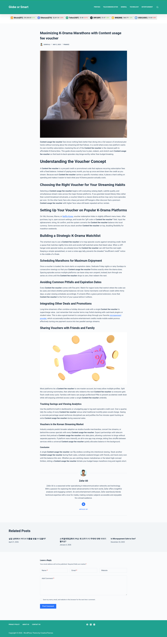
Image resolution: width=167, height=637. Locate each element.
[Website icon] (83, 504)
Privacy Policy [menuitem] (14, 624)
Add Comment (48, 578)
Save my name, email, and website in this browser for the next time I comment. (69, 599)
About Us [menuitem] (25, 624)
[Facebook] (87, 624)
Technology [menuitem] (134, 7)
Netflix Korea (67, 216)
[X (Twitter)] (91, 624)
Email (74, 570)
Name (45, 570)
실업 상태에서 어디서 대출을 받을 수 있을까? (27, 539)
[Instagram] (94, 624)
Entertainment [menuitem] (147, 7)
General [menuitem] (124, 7)
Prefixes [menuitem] (97, 7)
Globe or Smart (18, 7)
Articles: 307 (83, 509)
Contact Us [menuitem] (36, 624)
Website (104, 570)
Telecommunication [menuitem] (110, 7)
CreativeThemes (46, 633)
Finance (66, 44)
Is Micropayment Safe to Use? (123, 539)
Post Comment (48, 606)
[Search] (157, 7)
